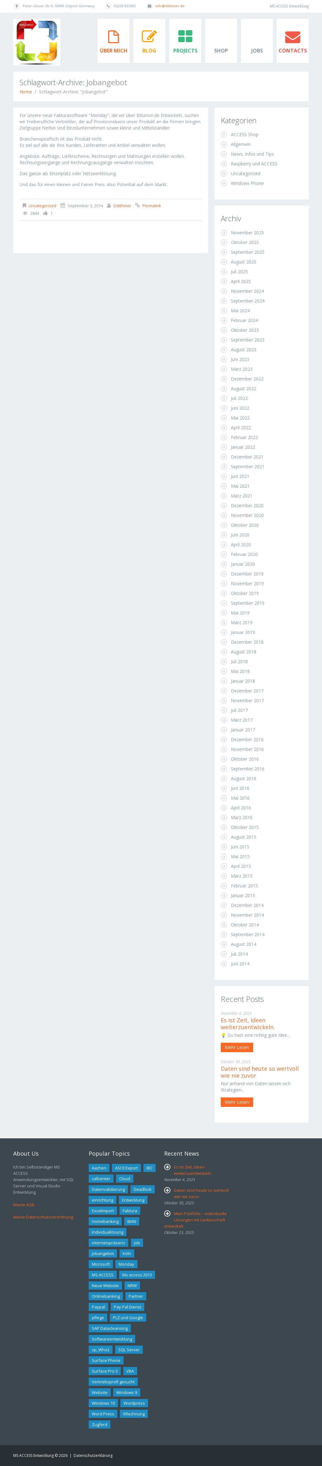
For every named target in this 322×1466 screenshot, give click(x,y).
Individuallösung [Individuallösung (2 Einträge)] (107, 1232)
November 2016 (247, 749)
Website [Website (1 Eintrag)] (100, 1392)
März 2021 (242, 496)
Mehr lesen (237, 1047)
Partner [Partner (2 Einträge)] (136, 1296)
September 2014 (247, 934)
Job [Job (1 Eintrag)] (137, 1243)
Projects (185, 50)
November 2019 (247, 583)
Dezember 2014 (247, 905)
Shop (221, 50)
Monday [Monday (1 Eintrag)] (126, 1264)
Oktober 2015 (245, 827)
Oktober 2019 (245, 593)
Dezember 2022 (247, 379)
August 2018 (243, 652)
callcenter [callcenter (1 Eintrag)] (101, 1178)
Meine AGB (23, 1205)
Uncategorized (42, 205)
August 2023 (243, 350)
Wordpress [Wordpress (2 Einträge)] (134, 1403)
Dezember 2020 (247, 505)
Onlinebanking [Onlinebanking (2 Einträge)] (106, 1296)
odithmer (122, 205)
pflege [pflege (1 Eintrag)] (98, 1317)
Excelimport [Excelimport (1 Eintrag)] (103, 1210)
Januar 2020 (243, 564)
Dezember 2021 (247, 457)
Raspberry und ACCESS (254, 164)
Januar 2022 (243, 447)
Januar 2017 (243, 730)
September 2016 (247, 769)
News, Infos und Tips (252, 154)
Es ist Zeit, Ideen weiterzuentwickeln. (248, 1023)
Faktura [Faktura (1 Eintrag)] (130, 1210)
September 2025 (247, 252)
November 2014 (247, 915)
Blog (149, 50)
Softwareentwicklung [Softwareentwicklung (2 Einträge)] (112, 1339)
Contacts (293, 50)
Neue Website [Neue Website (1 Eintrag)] (105, 1285)
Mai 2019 (240, 613)
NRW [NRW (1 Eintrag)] (132, 1285)
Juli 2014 (239, 954)
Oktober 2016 (245, 759)
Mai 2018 (240, 671)
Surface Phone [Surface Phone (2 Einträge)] (106, 1360)
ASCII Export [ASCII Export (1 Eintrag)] (126, 1168)
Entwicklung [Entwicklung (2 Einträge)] (133, 1200)
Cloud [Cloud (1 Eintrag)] (124, 1178)
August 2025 (243, 262)
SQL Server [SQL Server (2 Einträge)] (129, 1349)
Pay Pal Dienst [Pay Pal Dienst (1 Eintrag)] (127, 1307)
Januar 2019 (243, 632)
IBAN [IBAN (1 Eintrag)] (131, 1221)
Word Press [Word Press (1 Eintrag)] (103, 1414)
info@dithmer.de (170, 5)
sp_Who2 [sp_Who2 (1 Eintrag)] (100, 1349)
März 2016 (242, 817)
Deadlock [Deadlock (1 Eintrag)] (143, 1189)
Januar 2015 (243, 895)
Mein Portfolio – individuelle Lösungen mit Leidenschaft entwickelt (195, 1220)
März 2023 (242, 369)
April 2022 (241, 427)
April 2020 (241, 544)
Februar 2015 (244, 886)
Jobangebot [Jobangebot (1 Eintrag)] (103, 1253)
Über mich (113, 50)
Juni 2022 (240, 408)
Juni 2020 (240, 535)
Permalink (151, 205)
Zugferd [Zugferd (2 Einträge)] (99, 1424)
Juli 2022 (239, 398)
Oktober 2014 (245, 925)
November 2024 (247, 291)
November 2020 (247, 515)
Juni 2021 (240, 476)
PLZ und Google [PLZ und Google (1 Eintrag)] (128, 1317)
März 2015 (242, 876)
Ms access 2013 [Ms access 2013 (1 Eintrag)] (137, 1275)
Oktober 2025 (245, 242)
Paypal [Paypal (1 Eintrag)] (98, 1307)
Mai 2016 (240, 798)
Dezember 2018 (247, 642)
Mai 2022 (240, 418)
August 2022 (243, 388)
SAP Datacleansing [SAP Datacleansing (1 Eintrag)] (110, 1328)
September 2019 (247, 603)
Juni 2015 (240, 847)
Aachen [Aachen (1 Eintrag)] (99, 1168)
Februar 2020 (244, 554)
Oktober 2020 (245, 525)
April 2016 (241, 808)
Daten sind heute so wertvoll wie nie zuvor (260, 1072)
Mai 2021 (240, 486)
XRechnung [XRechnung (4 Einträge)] (134, 1414)
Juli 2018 (239, 661)
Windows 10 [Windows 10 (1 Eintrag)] (103, 1403)
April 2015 (241, 866)
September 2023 (247, 340)
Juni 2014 (240, 964)
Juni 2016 (240, 788)
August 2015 (243, 837)
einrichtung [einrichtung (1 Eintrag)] (102, 1200)
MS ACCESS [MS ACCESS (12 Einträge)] (103, 1275)
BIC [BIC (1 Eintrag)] (150, 1168)
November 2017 (247, 700)
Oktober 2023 (245, 330)
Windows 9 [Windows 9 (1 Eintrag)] (126, 1392)
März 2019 (242, 622)
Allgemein (241, 144)
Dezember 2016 (247, 739)
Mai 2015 (240, 856)
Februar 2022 (244, 437)
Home (25, 92)
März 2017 (242, 720)
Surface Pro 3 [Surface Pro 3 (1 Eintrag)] (105, 1371)
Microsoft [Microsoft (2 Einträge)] (101, 1264)
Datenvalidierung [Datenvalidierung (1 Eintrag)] (108, 1189)
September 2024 (247, 301)
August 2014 (243, 944)
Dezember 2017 (247, 691)
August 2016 (243, 778)
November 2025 (247, 233)
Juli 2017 (239, 710)
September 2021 (247, 466)
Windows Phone (247, 183)
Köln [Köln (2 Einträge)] (127, 1253)
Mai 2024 (240, 311)
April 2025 (241, 281)
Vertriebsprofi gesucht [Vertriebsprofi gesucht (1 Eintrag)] (113, 1382)
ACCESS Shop (244, 134)
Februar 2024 (244, 320)
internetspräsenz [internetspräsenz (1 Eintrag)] (108, 1243)
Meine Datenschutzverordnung (43, 1217)
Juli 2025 (239, 272)
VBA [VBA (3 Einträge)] (130, 1371)
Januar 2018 (243, 681)
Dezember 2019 (247, 574)
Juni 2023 (240, 359)
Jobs (257, 50)
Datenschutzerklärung (93, 1455)
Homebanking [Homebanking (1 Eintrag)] (105, 1221)
